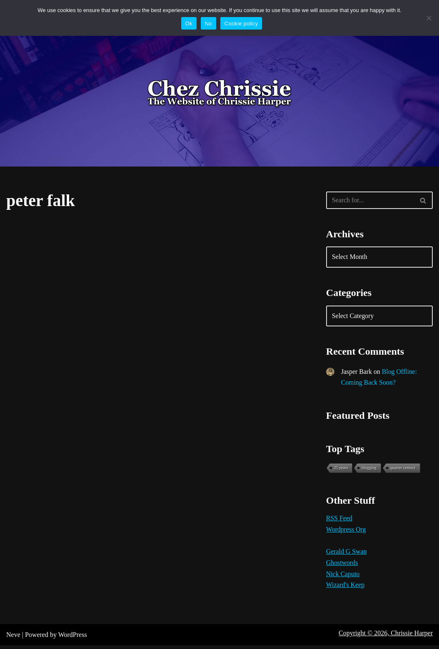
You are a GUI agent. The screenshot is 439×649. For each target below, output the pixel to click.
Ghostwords (342, 565)
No (208, 23)
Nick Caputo (343, 577)
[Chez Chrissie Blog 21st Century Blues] (219, 93)
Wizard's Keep (345, 588)
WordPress (72, 638)
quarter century (403, 469)
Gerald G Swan (346, 554)
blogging (369, 469)
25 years (341, 469)
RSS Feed (339, 521)
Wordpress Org (346, 532)
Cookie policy (241, 23)
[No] (428, 18)
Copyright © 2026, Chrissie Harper (386, 636)
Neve (13, 638)
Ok (188, 23)
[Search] (370, 200)
